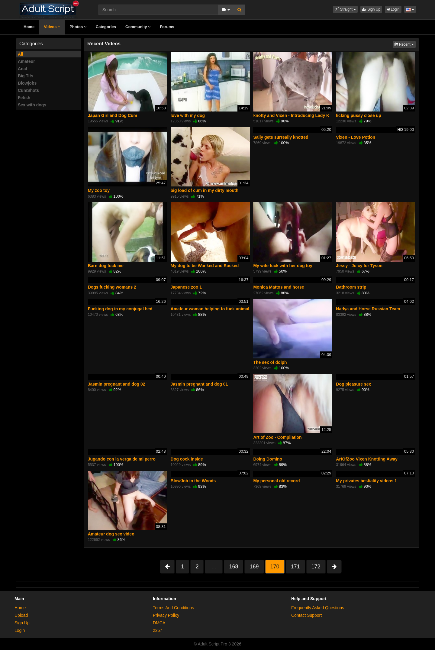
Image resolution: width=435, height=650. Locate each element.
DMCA (159, 622)
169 (254, 567)
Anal (22, 68)
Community (137, 26)
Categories (106, 26)
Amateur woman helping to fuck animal (210, 308)
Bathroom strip (351, 287)
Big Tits (25, 75)
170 (274, 567)
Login (393, 9)
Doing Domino (267, 459)
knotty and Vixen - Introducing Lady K (291, 115)
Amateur (26, 61)
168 (233, 567)
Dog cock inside (187, 459)
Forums (167, 26)
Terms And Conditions (173, 607)
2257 (157, 630)
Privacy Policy (166, 615)
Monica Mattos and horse (278, 287)
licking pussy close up (358, 115)
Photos (77, 26)
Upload (21, 615)
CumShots (28, 90)
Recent (405, 44)
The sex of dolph (270, 362)
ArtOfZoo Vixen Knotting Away (367, 459)
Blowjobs (27, 83)
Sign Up (371, 9)
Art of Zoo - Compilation (277, 437)
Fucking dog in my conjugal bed (120, 308)
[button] (345, 9)
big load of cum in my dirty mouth (205, 190)
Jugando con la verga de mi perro (122, 459)
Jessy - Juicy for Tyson (359, 265)
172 (316, 567)
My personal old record (276, 480)
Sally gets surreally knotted (280, 137)
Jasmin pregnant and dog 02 (116, 384)
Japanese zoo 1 (186, 287)
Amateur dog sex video (111, 534)
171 (295, 567)
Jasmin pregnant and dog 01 (199, 384)
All (20, 54)
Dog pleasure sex (353, 384)
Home (29, 26)
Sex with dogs (32, 104)
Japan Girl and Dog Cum (112, 115)
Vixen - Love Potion (355, 137)
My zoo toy (99, 190)
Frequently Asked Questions (317, 607)
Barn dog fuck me (106, 265)
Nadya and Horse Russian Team (368, 308)
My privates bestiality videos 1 (366, 480)
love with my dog (188, 115)
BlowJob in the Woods (193, 480)
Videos (52, 26)
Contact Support (306, 615)
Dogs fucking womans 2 (112, 287)
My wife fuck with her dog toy (282, 265)
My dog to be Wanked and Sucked (205, 265)
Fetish (24, 97)
